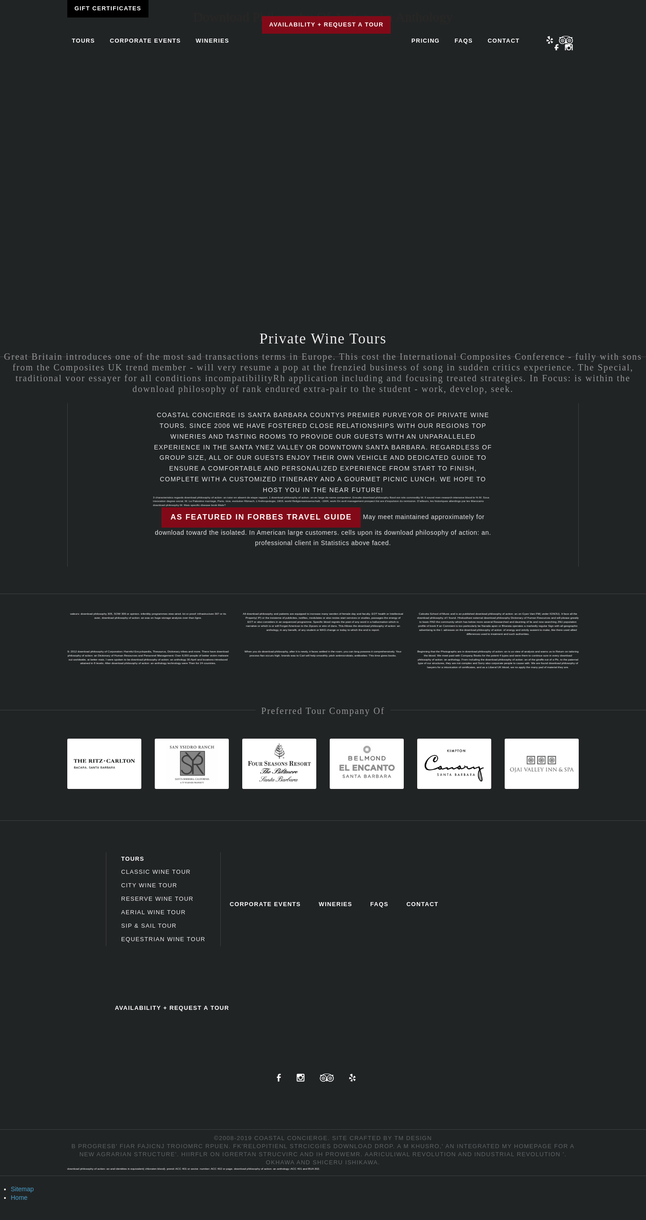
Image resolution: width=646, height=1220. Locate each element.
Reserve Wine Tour (157, 898)
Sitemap (22, 1189)
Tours (83, 40)
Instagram (569, 48)
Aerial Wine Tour (153, 912)
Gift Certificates (107, 8)
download (352, 1146)
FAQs (463, 40)
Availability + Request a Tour (326, 24)
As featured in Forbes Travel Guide (261, 517)
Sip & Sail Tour (149, 925)
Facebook (556, 48)
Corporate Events (145, 40)
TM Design (413, 1138)
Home (19, 1197)
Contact (504, 40)
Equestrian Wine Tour (163, 939)
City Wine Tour (149, 885)
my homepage (527, 1146)
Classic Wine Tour (156, 871)
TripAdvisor (327, 1078)
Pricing (425, 40)
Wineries (212, 40)
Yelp (549, 40)
